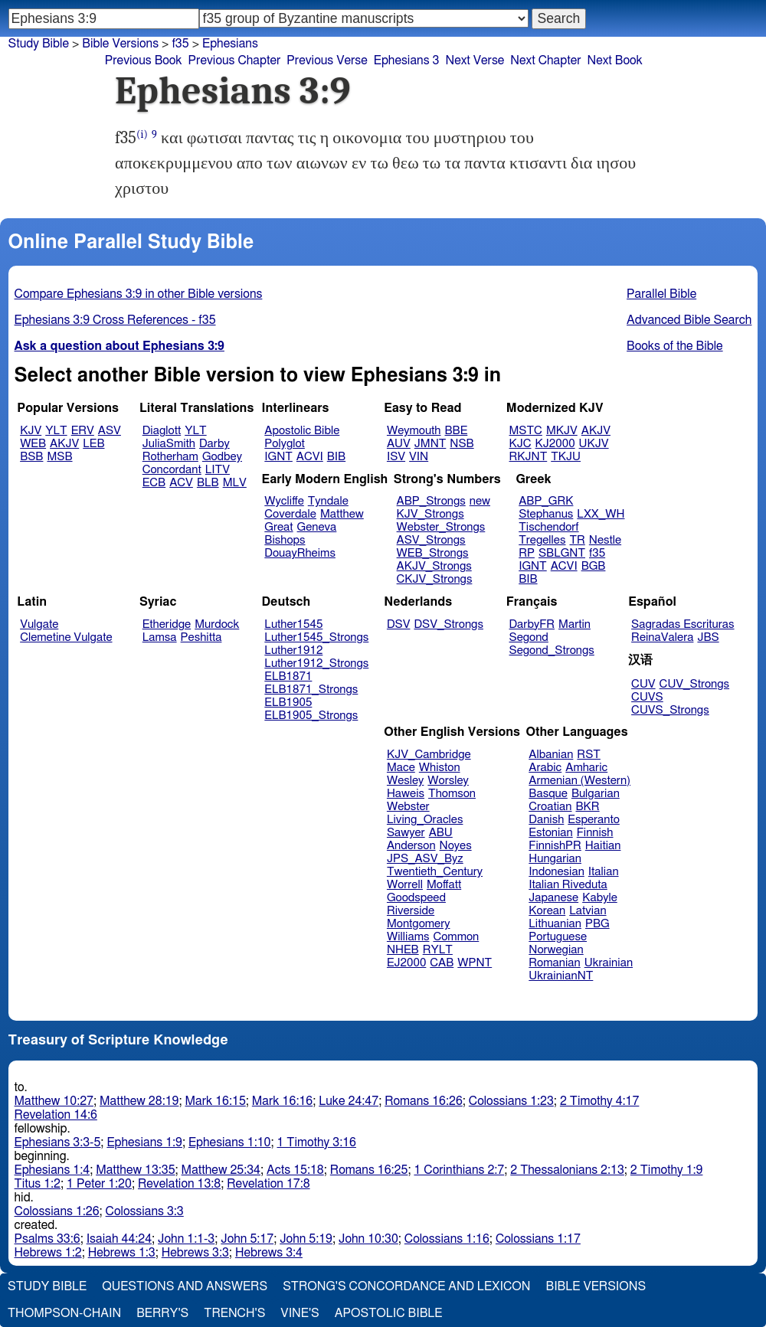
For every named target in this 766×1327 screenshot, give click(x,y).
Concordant (171, 470)
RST (589, 754)
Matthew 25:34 (221, 1170)
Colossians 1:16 (446, 1239)
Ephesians (230, 44)
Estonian (550, 832)
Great (278, 527)
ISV (396, 456)
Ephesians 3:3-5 (58, 1142)
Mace (401, 767)
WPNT (474, 963)
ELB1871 (288, 676)
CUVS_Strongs (670, 710)
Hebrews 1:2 (48, 1253)
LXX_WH (600, 514)
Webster (408, 806)
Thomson (452, 793)
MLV (235, 483)
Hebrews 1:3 (121, 1253)
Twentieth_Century (435, 872)
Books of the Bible (675, 346)
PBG (597, 924)
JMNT (430, 443)
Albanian (551, 754)
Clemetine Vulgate (66, 637)
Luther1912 (293, 650)
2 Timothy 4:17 (600, 1101)
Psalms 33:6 (47, 1239)
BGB (593, 566)
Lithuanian (555, 924)
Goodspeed (416, 898)
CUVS (647, 697)
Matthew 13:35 (135, 1170)
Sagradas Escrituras (682, 624)
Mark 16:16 (282, 1101)
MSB (59, 456)
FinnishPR (555, 845)
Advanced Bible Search (689, 320)
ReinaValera (662, 637)
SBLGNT (561, 553)
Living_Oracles (425, 819)
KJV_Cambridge (429, 754)
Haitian (603, 845)
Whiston (439, 767)
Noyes (456, 845)
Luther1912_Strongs (316, 663)
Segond (528, 637)
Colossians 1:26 (57, 1211)
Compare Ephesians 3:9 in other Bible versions (139, 294)
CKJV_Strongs (435, 579)
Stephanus (546, 514)
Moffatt (444, 885)
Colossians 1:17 (538, 1239)
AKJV (64, 443)
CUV (643, 684)
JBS (708, 637)
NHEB (403, 950)
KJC (520, 443)
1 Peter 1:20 (99, 1184)
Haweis (405, 793)
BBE (456, 430)
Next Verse (474, 60)
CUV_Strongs (694, 684)
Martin (574, 624)
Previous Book (143, 60)
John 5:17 (247, 1239)
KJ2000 (555, 443)
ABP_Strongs (431, 501)
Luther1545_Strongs (316, 637)
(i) (142, 134)
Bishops (284, 540)
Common (456, 937)
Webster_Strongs (441, 527)
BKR (588, 806)
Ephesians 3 (407, 60)
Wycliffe (283, 501)
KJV (30, 430)
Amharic (586, 767)
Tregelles (542, 540)
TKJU (566, 456)
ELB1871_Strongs (311, 689)
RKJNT (528, 456)
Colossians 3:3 (145, 1211)
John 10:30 (368, 1239)
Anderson (411, 845)
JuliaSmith (168, 443)
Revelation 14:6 (56, 1115)
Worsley (447, 780)
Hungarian (555, 859)
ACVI (309, 456)
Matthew (342, 514)
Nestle (605, 540)
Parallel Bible (661, 294)
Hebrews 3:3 (195, 1253)
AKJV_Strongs (434, 566)
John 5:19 (306, 1239)
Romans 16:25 (369, 1170)
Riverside (410, 911)
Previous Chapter (234, 60)
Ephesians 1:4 (52, 1170)
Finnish (595, 832)
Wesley (405, 780)
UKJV (594, 443)
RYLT (438, 950)
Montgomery (418, 924)
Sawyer (406, 832)
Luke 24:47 (348, 1101)
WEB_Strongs (433, 553)
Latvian (587, 911)
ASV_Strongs (431, 540)
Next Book (615, 60)
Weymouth (414, 430)
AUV (399, 443)
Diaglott (161, 430)
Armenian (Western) (579, 780)
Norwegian (556, 950)
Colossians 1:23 (511, 1101)
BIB (336, 456)
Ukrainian (608, 963)
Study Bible (38, 44)
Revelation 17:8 (268, 1184)
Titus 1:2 (38, 1184)
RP (527, 553)
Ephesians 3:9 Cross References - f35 (115, 320)
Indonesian (556, 872)
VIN (418, 456)
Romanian (554, 963)
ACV (181, 483)
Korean (547, 911)
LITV (217, 470)
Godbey (222, 456)
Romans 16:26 (424, 1101)
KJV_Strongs (430, 514)
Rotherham (170, 456)
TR (576, 540)
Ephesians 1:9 (144, 1142)
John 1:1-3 (186, 1239)
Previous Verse (326, 60)
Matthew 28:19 (139, 1101)
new (480, 501)
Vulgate (39, 624)
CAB (441, 963)
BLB (208, 483)
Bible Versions (120, 44)
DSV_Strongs (448, 624)
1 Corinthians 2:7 (459, 1170)
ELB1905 (288, 702)
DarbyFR (532, 624)
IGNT (278, 456)
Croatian (550, 806)
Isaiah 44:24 (119, 1239)
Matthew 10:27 (54, 1101)
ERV (82, 430)
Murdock (217, 624)
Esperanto (594, 819)
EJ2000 (406, 963)
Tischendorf (548, 527)
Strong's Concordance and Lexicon (406, 1286)
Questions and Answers (184, 1286)
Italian (603, 872)
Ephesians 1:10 (229, 1142)
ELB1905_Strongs (311, 715)
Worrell (405, 885)
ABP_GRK (546, 501)
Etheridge (166, 624)
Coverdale (290, 514)
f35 (180, 44)
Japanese (553, 898)
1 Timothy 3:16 (316, 1142)
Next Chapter (545, 60)
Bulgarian (595, 793)
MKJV (562, 430)
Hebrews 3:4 (269, 1253)
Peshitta (201, 637)
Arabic (545, 767)
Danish (546, 819)
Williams (408, 937)
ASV (109, 430)
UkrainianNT (561, 976)
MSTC (525, 430)
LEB (93, 443)
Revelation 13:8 (179, 1184)
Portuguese (558, 937)
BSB (31, 456)
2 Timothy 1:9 (666, 1170)
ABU (441, 832)
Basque (548, 793)
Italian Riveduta (568, 885)
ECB (153, 483)
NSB (461, 443)
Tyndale (328, 501)
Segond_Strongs (551, 650)
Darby (214, 443)
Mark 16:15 (215, 1101)
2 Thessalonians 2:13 (567, 1170)
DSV (399, 624)
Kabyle (599, 898)
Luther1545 (293, 624)
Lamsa (159, 637)
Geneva (317, 527)
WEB (33, 443)
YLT (56, 430)
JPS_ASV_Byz (425, 859)
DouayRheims (300, 553)
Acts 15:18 (295, 1170)
